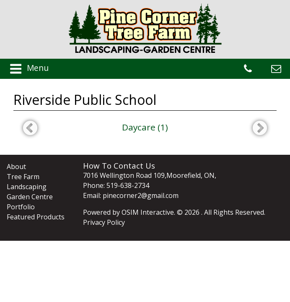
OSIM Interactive (148, 212)
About (16, 166)
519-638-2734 (248, 69)
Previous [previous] (30, 128)
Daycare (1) (145, 127)
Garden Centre (30, 196)
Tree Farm (23, 176)
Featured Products (36, 216)
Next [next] (259, 128)
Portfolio (21, 206)
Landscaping (27, 186)
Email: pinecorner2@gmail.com (131, 195)
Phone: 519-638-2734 (116, 185)
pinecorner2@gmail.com (276, 69)
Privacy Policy (104, 222)
